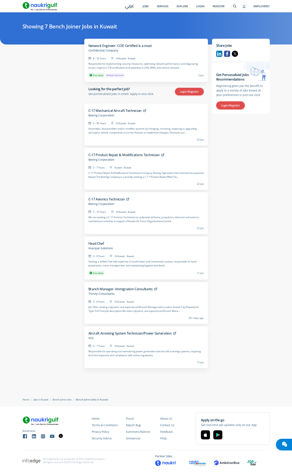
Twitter (235, 54)
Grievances (133, 438)
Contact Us (167, 425)
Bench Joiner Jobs (62, 399)
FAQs (163, 438)
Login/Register (189, 92)
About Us (166, 418)
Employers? (261, 6)
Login (200, 6)
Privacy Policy (100, 432)
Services (162, 6)
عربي (129, 6)
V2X (90, 338)
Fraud (130, 418)
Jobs (146, 6)
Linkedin (219, 54)
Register (218, 6)
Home (25, 399)
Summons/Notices (138, 432)
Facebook (227, 54)
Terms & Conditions (105, 425)
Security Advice (102, 438)
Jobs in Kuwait (40, 399)
